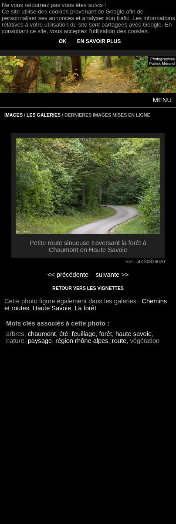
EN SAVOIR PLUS (99, 41)
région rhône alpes (81, 340)
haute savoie (133, 333)
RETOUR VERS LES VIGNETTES (88, 288)
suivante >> (112, 274)
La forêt (85, 308)
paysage (40, 340)
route (119, 340)
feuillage (84, 333)
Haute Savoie (52, 308)
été (63, 333)
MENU (162, 100)
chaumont (42, 333)
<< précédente (68, 274)
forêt (105, 333)
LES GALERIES (44, 115)
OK (63, 41)
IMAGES (13, 115)
